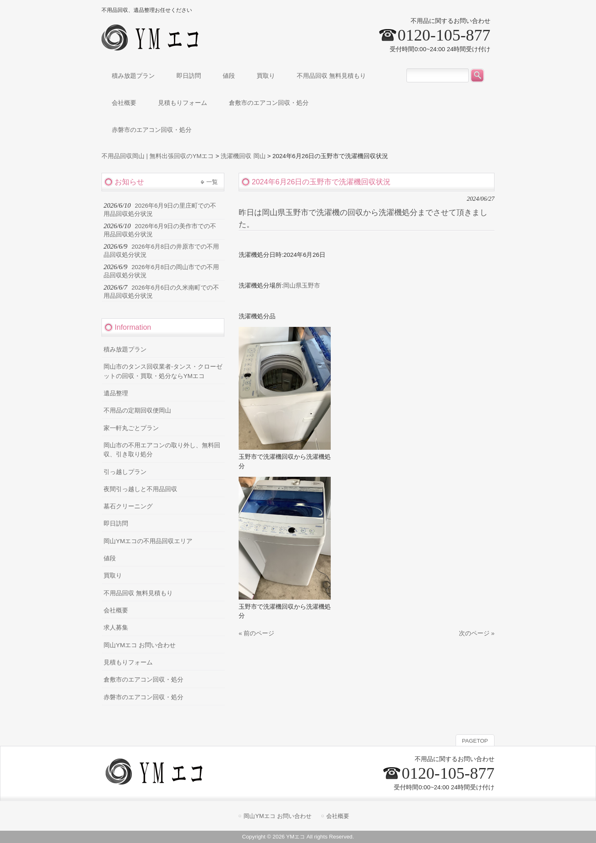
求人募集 (116, 627)
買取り (113, 575)
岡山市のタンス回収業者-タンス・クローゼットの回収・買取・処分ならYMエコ (163, 371)
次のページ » (476, 633)
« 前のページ (256, 633)
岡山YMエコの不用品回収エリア (148, 541)
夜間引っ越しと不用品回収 (140, 489)
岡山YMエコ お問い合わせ (140, 645)
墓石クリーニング (128, 506)
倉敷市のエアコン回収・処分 (143, 679)
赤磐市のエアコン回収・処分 (143, 697)
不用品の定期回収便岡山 (137, 410)
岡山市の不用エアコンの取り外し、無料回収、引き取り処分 (162, 450)
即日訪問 (116, 523)
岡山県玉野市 (301, 285)
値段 (110, 558)
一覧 (212, 182)
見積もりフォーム (128, 662)
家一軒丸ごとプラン (131, 428)
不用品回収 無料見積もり (138, 593)
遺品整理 (116, 393)
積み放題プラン (125, 349)
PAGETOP (475, 741)
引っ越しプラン (125, 472)
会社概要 (116, 610)
